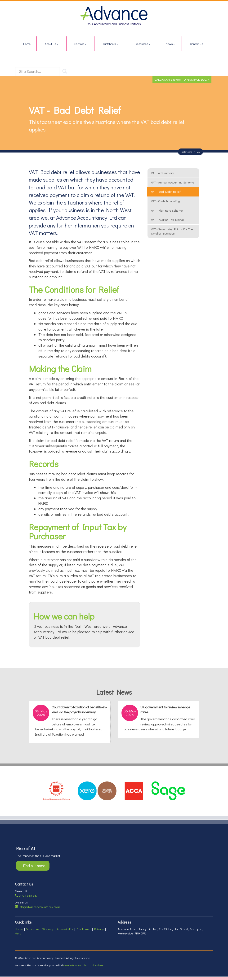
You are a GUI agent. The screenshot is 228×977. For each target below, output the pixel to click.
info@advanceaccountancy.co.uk (37, 907)
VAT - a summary (162, 173)
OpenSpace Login (196, 80)
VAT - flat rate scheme (167, 211)
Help (18, 934)
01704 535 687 (171, 80)
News (170, 44)
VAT (199, 152)
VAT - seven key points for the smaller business (172, 231)
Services (80, 44)
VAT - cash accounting (165, 201)
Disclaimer (83, 929)
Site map (48, 929)
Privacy (99, 929)
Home (27, 44)
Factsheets (110, 44)
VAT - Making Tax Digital (167, 220)
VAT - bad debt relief (166, 192)
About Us (51, 44)
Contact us (196, 44)
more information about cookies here (83, 965)
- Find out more (32, 866)
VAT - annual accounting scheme (172, 183)
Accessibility (65, 929)
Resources (142, 44)
